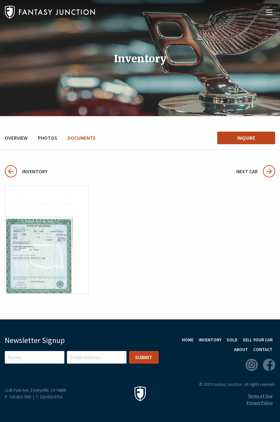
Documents (82, 138)
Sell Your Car (258, 340)
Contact (263, 349)
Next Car (255, 171)
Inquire (246, 138)
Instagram (252, 365)
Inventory (26, 171)
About (241, 349)
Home (187, 340)
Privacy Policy (260, 403)
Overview (16, 138)
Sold (232, 340)
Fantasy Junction (50, 12)
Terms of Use (260, 396)
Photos (47, 138)
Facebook (269, 365)
